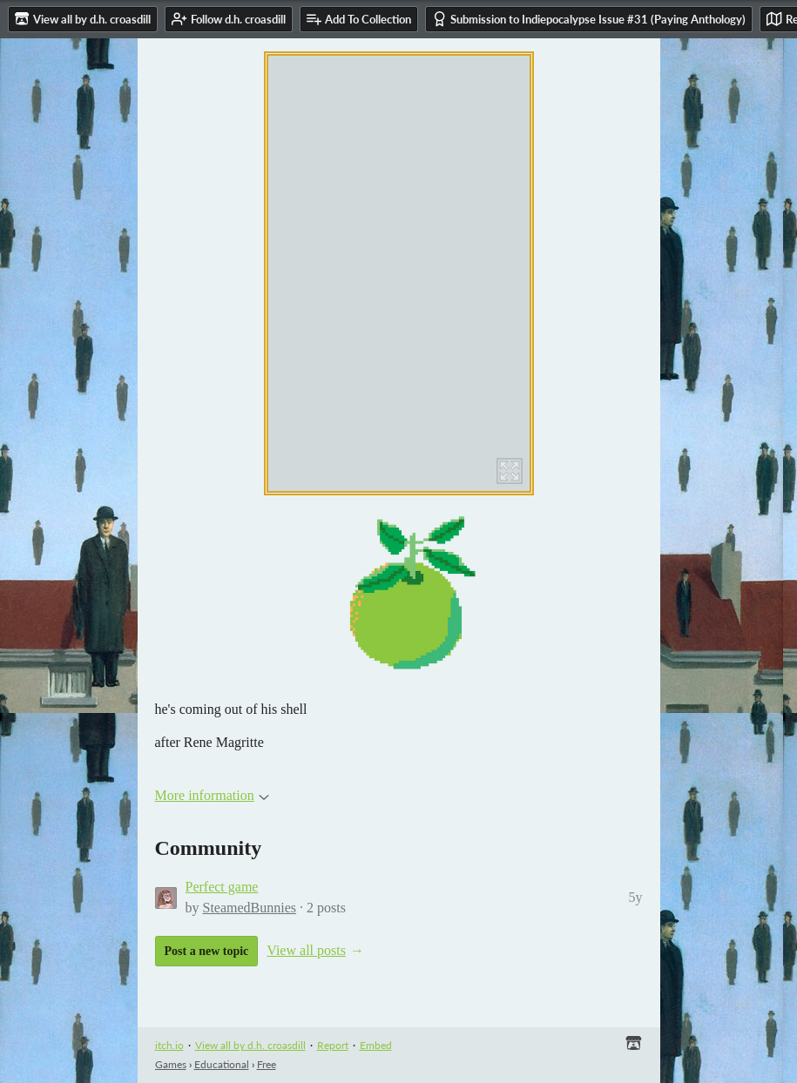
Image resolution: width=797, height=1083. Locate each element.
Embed (376, 1045)
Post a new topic (207, 951)
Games (170, 1064)
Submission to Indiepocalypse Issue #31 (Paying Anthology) (589, 18)
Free (266, 1064)
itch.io (169, 1045)
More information (212, 795)
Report (332, 1045)
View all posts (306, 950)
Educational (221, 1064)
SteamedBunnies (250, 907)
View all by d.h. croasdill (250, 1045)
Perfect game (222, 886)
